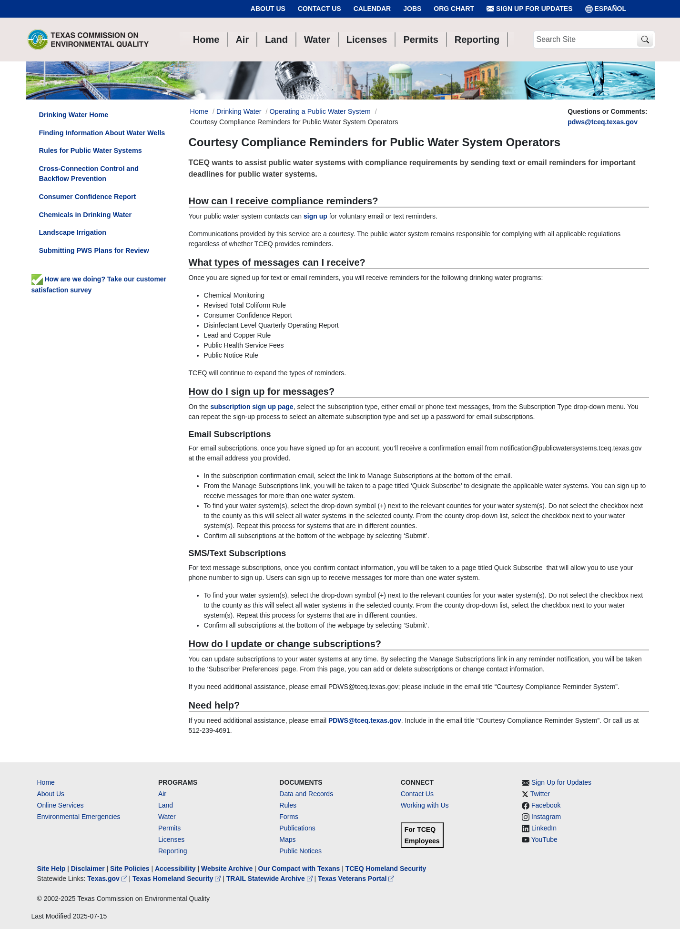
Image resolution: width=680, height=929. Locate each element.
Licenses (171, 839)
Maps (287, 839)
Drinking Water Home (74, 115)
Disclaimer (88, 868)
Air (162, 794)
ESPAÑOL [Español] (606, 9)
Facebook (545, 805)
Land (165, 805)
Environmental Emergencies (79, 816)
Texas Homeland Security (177, 878)
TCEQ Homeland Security (385, 868)
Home (46, 782)
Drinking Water (239, 111)
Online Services (60, 805)
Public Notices (300, 851)
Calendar (372, 8)
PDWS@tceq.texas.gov (364, 720)
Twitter (540, 794)
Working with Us (425, 805)
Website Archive (227, 868)
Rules (287, 805)
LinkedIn (544, 828)
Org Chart (454, 8)
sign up (315, 216)
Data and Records (306, 794)
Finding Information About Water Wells (102, 133)
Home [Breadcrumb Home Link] (199, 111)
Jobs (412, 8)
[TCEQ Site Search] (645, 39)
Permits (169, 828)
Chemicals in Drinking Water (85, 215)
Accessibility (176, 868)
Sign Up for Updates (529, 9)
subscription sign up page (251, 406)
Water (167, 816)
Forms (288, 816)
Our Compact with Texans (299, 868)
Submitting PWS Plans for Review (94, 250)
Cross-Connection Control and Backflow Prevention (89, 174)
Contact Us (319, 8)
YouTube (544, 839)
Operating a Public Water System (320, 111)
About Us (268, 8)
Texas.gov (108, 878)
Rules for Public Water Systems (90, 150)
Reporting (172, 851)
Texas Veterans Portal (356, 878)
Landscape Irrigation (73, 232)
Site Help (51, 868)
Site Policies (129, 868)
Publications (297, 828)
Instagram (546, 816)
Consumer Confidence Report (87, 196)
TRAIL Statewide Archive (270, 878)
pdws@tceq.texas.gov (603, 122)
